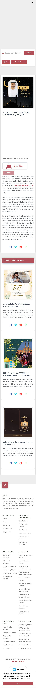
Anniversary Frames (25, 533)
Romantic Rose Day (9, 633)
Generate (8, 172)
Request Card (7, 532)
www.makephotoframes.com (24, 186)
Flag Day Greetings (25, 648)
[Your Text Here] (18, 159)
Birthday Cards (23, 530)
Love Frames (7, 648)
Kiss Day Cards (8, 645)
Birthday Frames (24, 521)
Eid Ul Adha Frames (18, 62)
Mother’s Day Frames (10, 573)
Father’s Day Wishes (9, 570)
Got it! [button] (18, 683)
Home (6, 62)
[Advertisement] (18, 23)
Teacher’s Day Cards (9, 566)
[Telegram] (18, 669)
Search (29, 53)
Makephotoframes (18, 661)
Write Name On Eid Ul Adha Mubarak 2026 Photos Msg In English (16, 113)
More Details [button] (25, 678)
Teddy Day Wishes (9, 642)
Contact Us (6, 525)
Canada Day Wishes (25, 645)
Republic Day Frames (25, 625)
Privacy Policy (7, 528)
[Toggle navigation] (32, 2)
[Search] (13, 53)
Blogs (5, 522)
